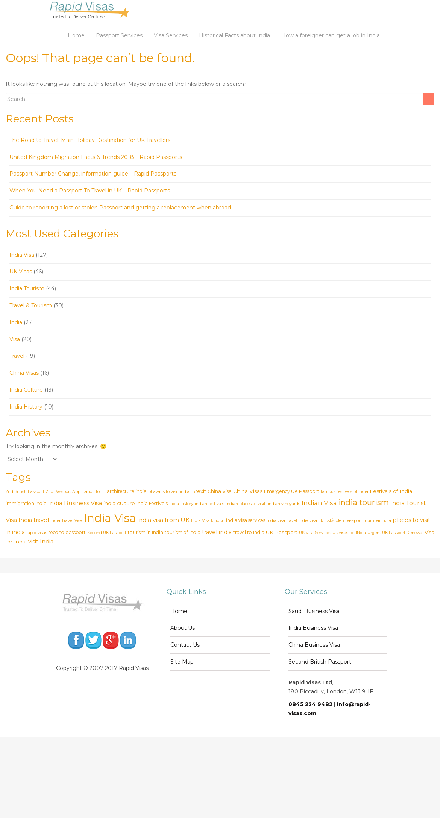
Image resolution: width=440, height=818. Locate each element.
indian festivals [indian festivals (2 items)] (209, 503)
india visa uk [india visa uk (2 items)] (311, 520)
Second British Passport (319, 661)
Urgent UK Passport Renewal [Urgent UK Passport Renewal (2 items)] (395, 532)
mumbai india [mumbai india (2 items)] (377, 520)
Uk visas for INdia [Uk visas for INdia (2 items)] (349, 532)
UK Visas (20, 271)
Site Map (182, 661)
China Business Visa (314, 644)
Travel (16, 356)
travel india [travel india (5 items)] (217, 532)
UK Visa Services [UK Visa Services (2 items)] (315, 532)
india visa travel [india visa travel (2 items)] (282, 520)
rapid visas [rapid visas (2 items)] (36, 532)
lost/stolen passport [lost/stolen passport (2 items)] (343, 520)
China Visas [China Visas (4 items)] (247, 491)
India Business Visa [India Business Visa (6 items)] (75, 503)
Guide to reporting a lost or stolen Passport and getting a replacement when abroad (120, 207)
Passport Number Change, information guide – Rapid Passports (92, 173)
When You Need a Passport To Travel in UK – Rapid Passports (89, 190)
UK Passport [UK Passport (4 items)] (281, 532)
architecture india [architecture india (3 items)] (127, 491)
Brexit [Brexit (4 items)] (198, 491)
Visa (14, 339)
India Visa (21, 255)
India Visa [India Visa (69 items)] (110, 518)
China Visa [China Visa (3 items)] (220, 491)
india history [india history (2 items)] (181, 503)
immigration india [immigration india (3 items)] (26, 503)
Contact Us (185, 644)
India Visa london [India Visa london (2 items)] (208, 520)
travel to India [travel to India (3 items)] (248, 532)
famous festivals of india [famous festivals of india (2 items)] (344, 491)
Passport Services (119, 35)
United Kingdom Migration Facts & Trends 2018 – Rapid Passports (95, 157)
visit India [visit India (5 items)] (40, 541)
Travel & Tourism (30, 305)
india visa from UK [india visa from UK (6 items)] (164, 519)
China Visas (24, 372)
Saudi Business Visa (314, 611)
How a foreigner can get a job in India (330, 35)
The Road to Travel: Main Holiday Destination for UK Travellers (89, 140)
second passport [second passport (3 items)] (67, 532)
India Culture (26, 389)
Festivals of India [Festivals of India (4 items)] (391, 491)
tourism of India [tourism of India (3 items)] (182, 532)
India (15, 322)
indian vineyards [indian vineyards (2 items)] (284, 503)
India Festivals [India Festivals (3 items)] (152, 503)
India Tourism (26, 288)
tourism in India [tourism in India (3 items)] (145, 532)
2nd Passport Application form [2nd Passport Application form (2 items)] (75, 491)
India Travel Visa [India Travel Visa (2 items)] (66, 520)
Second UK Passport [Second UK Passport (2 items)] (106, 532)
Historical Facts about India (234, 35)
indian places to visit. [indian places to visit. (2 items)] (246, 503)
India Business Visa (313, 627)
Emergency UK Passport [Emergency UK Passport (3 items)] (291, 491)
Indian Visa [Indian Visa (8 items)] (319, 503)
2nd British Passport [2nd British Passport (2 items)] (25, 491)
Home (76, 35)
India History (25, 406)
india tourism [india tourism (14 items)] (363, 502)
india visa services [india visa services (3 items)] (245, 520)
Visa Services (171, 35)
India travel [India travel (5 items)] (33, 520)
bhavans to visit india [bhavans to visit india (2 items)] (169, 491)
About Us (182, 627)
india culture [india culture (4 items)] (119, 503)
